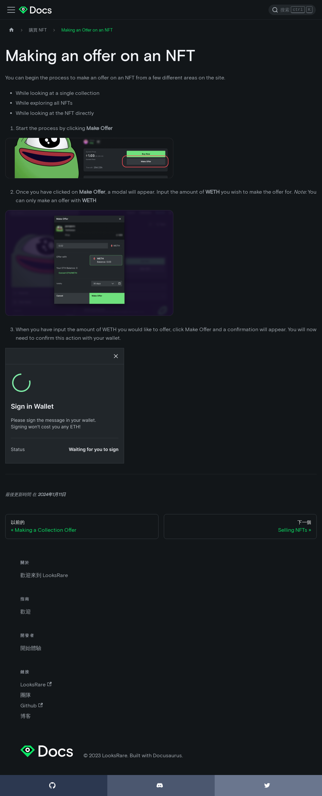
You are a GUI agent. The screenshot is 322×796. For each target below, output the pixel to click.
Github (31, 705)
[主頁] (11, 30)
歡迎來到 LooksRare (44, 575)
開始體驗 (30, 648)
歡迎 (25, 612)
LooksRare (36, 684)
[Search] (292, 10)
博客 (25, 716)
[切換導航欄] (11, 10)
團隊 (25, 695)
